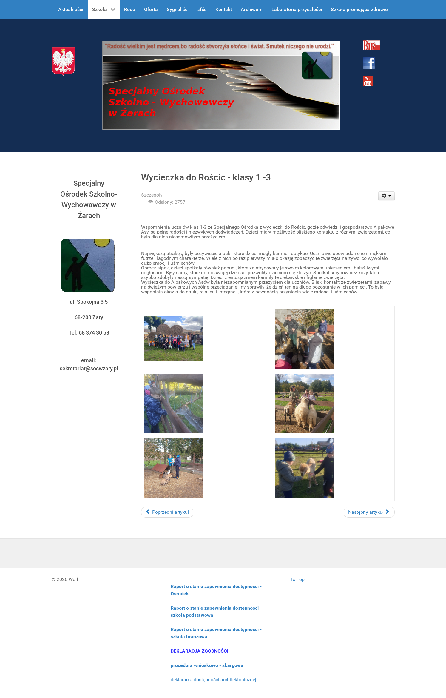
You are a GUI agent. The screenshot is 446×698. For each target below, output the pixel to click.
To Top (297, 579)
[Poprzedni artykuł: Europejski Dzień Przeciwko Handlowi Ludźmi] (167, 512)
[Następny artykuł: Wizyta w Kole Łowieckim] (369, 512)
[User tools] (386, 195)
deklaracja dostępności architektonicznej (213, 679)
